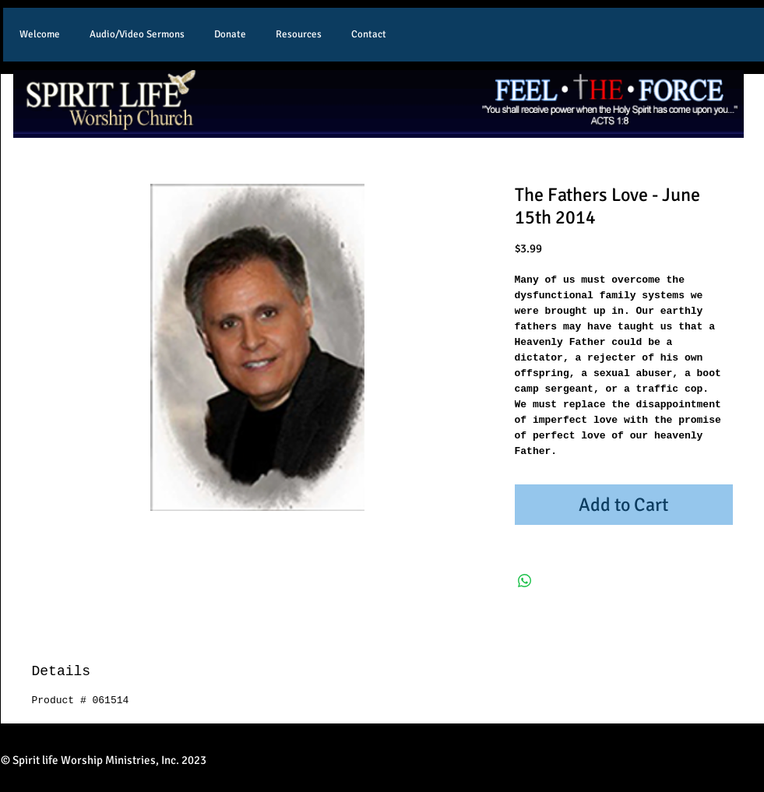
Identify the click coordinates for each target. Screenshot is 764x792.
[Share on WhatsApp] (525, 581)
